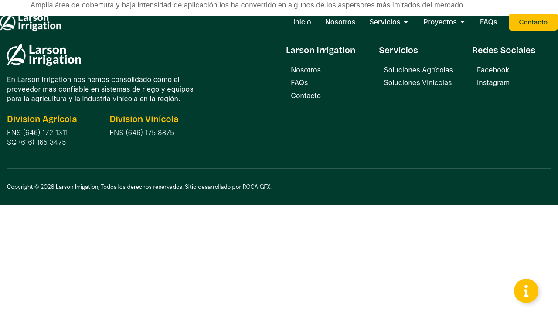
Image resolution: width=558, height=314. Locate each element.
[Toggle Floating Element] (526, 291)
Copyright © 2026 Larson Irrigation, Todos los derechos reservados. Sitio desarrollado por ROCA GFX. (139, 187)
